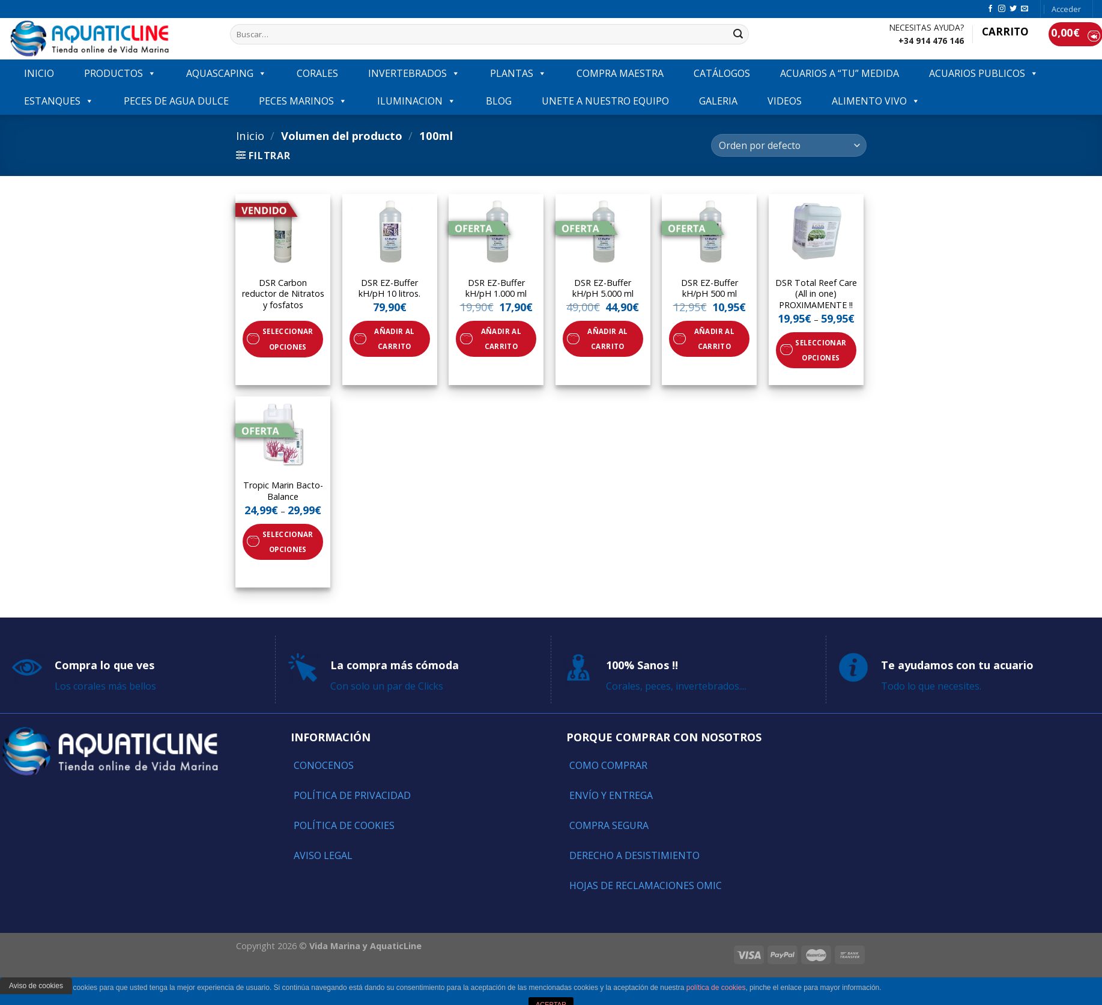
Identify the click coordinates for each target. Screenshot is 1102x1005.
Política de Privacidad (352, 795)
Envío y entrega (611, 795)
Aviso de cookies (36, 986)
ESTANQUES (59, 101)
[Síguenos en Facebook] (990, 9)
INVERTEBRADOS (414, 73)
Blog (499, 101)
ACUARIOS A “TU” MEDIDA (839, 73)
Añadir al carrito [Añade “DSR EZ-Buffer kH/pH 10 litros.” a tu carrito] (394, 339)
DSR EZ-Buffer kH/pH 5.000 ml (603, 289)
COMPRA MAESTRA (620, 73)
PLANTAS (518, 73)
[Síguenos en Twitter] (1013, 9)
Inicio (250, 135)
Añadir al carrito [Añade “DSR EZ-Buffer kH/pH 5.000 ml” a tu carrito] (607, 339)
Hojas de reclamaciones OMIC (645, 885)
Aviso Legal (323, 855)
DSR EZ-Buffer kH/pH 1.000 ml (496, 289)
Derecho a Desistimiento (634, 855)
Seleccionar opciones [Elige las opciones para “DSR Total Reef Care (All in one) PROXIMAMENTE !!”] (820, 350)
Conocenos (324, 765)
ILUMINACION (416, 101)
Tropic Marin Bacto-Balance (283, 491)
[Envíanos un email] (1024, 9)
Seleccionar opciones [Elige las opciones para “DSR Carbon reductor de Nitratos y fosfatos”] (287, 339)
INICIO (39, 73)
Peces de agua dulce (176, 101)
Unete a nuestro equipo (605, 101)
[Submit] (738, 34)
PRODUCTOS (120, 73)
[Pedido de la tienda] (788, 145)
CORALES (317, 73)
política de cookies (716, 987)
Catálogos (722, 73)
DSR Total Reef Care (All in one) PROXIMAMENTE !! (816, 294)
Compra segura (609, 825)
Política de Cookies (344, 825)
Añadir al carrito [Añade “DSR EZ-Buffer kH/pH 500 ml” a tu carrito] (714, 339)
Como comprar (608, 765)
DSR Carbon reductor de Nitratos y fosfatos (283, 294)
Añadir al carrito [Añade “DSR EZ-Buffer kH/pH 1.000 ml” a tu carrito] (501, 339)
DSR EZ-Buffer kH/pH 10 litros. (389, 289)
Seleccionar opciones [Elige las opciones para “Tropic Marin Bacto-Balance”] (287, 542)
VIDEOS (784, 101)
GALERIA (718, 101)
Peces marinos (303, 101)
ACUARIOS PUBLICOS (983, 73)
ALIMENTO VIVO (876, 101)
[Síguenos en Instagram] (1001, 9)
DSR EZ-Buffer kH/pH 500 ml (709, 289)
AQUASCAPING (226, 73)
